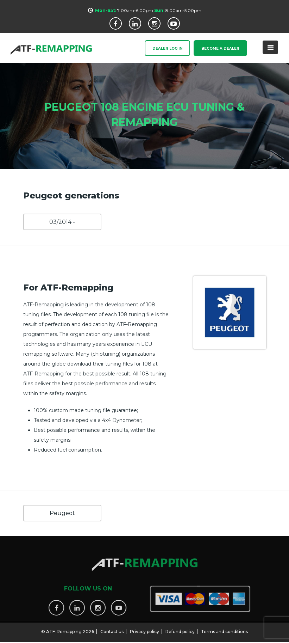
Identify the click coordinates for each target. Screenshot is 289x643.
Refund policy (180, 628)
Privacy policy (144, 628)
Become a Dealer (220, 49)
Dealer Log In (167, 49)
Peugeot (62, 513)
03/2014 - (62, 222)
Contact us (112, 628)
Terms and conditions (224, 628)
